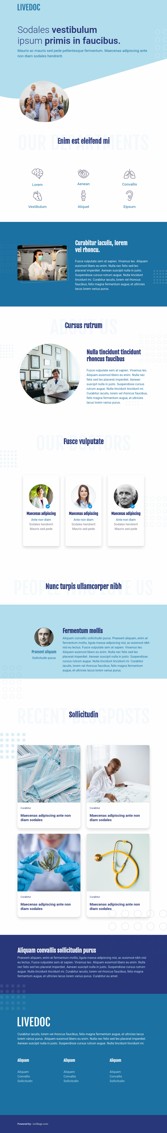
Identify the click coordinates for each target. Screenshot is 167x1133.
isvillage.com (40, 1123)
